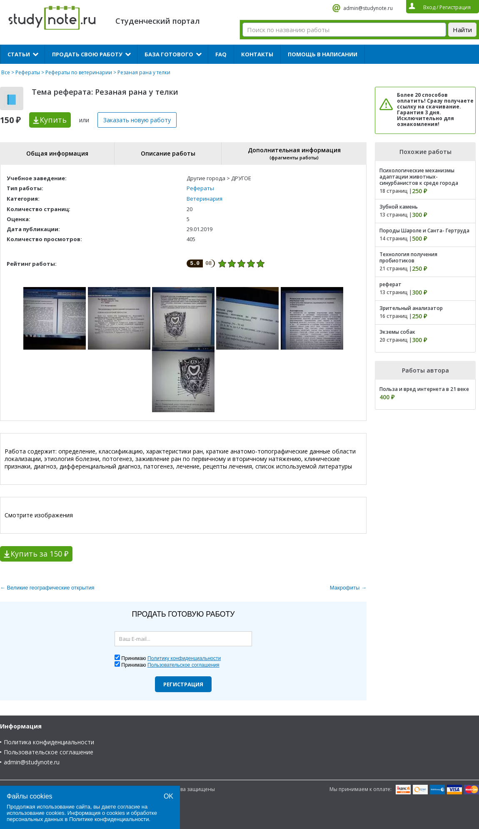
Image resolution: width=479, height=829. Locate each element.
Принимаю (171, 658)
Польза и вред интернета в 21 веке (424, 389)
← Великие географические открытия (47, 588)
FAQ (221, 54)
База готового (169, 54)
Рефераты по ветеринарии (78, 72)
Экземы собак (397, 331)
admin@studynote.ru (368, 8)
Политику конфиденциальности (184, 658)
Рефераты (27, 72)
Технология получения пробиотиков (408, 257)
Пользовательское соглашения (183, 665)
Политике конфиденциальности (109, 819)
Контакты (257, 54)
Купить (53, 120)
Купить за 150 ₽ (39, 554)
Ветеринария (204, 198)
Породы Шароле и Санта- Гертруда (424, 230)
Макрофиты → (348, 588)
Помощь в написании (322, 54)
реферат (390, 284)
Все (5, 72)
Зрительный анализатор (411, 308)
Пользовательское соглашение (48, 752)
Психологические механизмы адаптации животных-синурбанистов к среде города (418, 176)
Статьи (18, 54)
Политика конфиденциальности (49, 742)
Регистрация (183, 684)
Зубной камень (398, 206)
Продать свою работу (87, 54)
